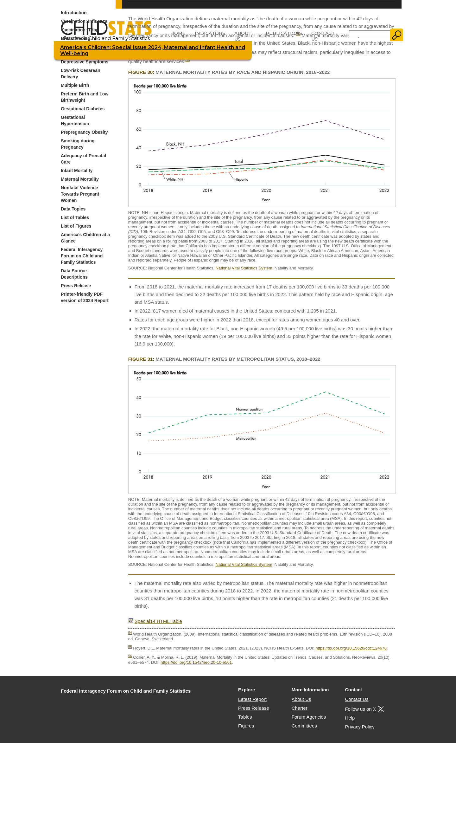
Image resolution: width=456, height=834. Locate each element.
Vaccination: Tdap (80, 29)
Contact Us (323, 36)
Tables (245, 717)
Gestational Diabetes (83, 108)
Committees (304, 725)
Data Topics (73, 208)
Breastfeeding (75, 38)
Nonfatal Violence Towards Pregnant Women (80, 194)
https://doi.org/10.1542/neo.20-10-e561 (196, 662)
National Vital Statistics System (244, 268)
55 (130, 647)
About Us (242, 36)
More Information (310, 689)
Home (178, 33)
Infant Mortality (76, 170)
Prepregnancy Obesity (84, 132)
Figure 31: (141, 359)
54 (130, 633)
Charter (299, 708)
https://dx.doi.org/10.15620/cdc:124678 (351, 648)
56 (188, 60)
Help (350, 718)
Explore (246, 689)
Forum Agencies (309, 717)
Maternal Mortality (80, 179)
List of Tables (75, 217)
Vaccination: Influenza (84, 21)
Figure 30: (141, 72)
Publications (284, 33)
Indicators (210, 33)
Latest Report (252, 699)
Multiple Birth (75, 85)
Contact (353, 689)
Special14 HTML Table (158, 621)
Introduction (74, 12)
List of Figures (76, 226)
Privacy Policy (359, 726)
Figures (246, 725)
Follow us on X (363, 709)
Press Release (76, 285)
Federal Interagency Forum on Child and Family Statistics (82, 256)
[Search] (370, 33)
